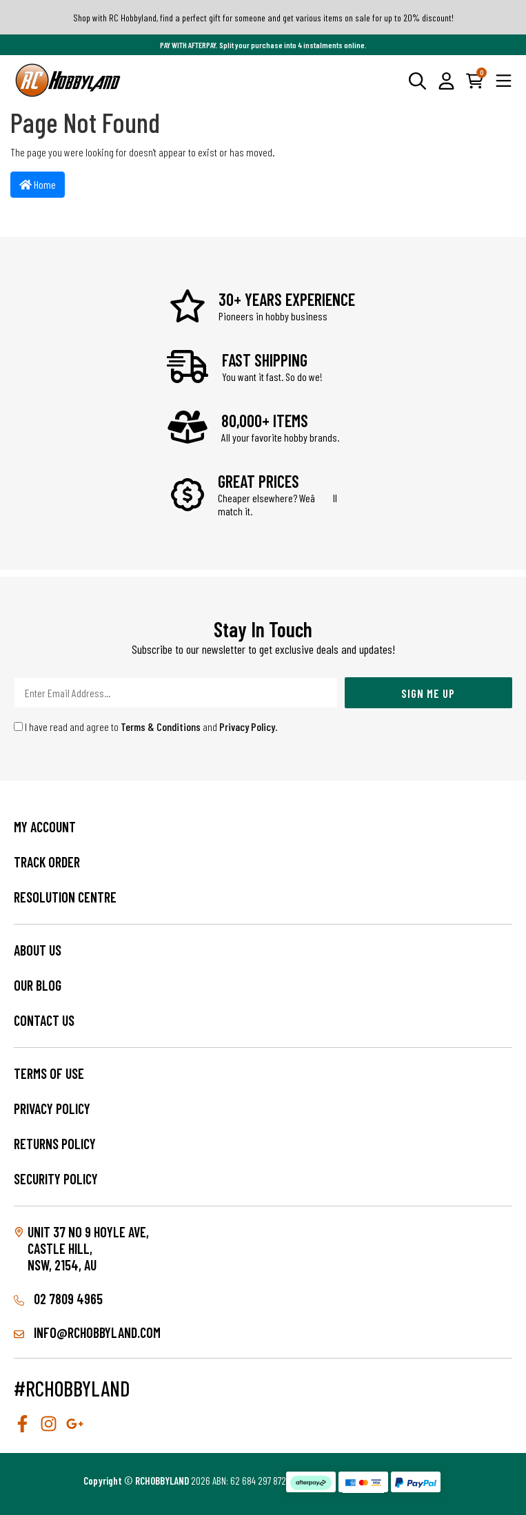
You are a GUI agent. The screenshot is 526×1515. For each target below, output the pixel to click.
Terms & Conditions (161, 726)
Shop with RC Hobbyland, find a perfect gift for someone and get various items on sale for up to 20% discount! (263, 17)
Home (37, 184)
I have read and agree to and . (146, 726)
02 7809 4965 (58, 1298)
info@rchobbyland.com (87, 1332)
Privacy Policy (247, 726)
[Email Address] (176, 692)
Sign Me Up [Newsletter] (428, 693)
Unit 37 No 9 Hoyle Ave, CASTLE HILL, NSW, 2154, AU (88, 1248)
